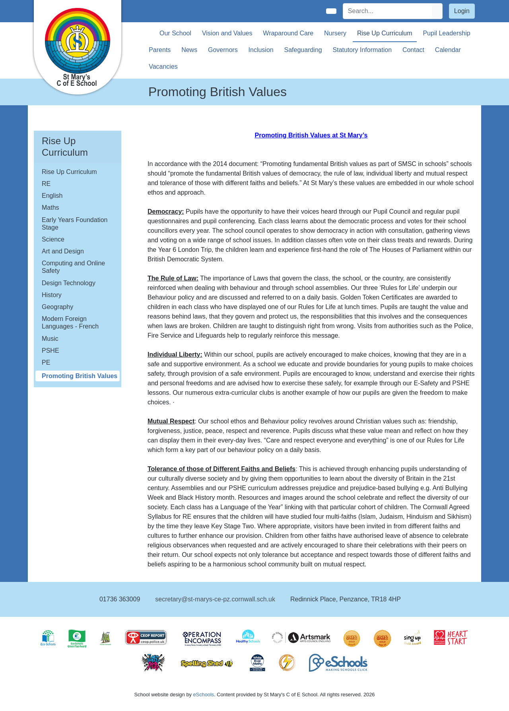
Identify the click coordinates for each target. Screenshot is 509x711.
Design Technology (68, 283)
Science (53, 239)
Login (462, 11)
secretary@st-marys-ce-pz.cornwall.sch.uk (215, 599)
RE (46, 183)
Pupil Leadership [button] (446, 33)
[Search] (387, 11)
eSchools (203, 694)
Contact (413, 49)
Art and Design (63, 251)
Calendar (448, 49)
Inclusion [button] (261, 49)
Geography (57, 306)
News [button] (189, 49)
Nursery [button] (335, 33)
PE (46, 362)
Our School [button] (175, 33)
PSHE (50, 350)
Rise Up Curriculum (69, 171)
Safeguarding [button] (303, 49)
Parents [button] (160, 49)
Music (50, 338)
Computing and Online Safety (73, 267)
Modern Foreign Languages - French (70, 322)
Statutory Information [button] (362, 49)
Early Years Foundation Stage (74, 223)
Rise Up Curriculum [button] (384, 33)
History (52, 295)
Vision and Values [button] (227, 33)
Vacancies (163, 66)
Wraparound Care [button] (288, 33)
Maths (50, 207)
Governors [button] (223, 49)
